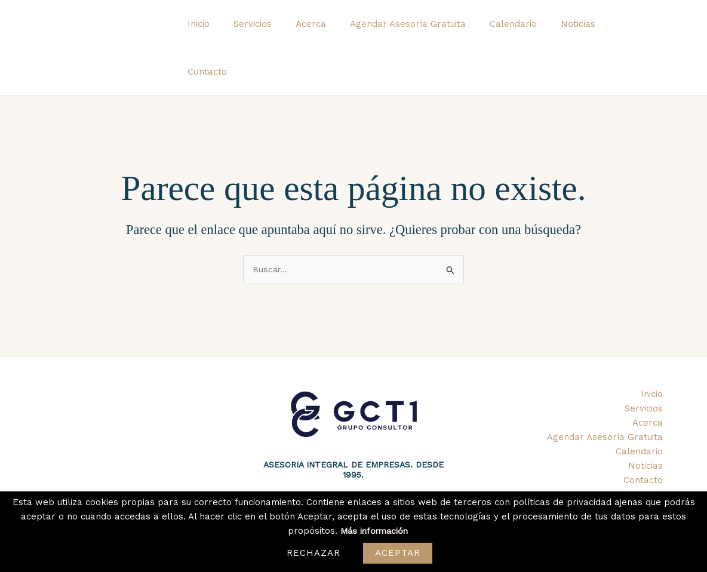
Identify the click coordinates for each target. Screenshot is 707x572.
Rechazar (314, 553)
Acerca (330, 31)
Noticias (579, 31)
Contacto (634, 31)
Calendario (520, 31)
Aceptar (398, 553)
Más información (374, 530)
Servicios (278, 31)
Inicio (230, 31)
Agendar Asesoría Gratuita (421, 31)
